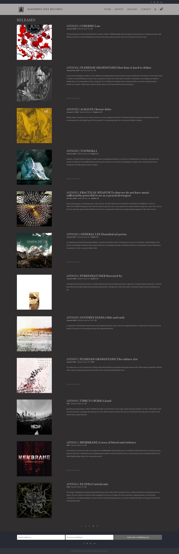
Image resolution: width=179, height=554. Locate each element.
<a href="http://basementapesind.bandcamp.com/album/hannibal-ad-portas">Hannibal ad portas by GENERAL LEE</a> (79, 254)
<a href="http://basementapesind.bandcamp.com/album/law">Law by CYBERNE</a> (79, 43)
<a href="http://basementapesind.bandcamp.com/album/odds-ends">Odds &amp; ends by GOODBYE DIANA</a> (79, 335)
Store (107, 9)
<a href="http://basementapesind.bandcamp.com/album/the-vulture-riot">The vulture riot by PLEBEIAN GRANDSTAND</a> (79, 376)
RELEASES (132, 9)
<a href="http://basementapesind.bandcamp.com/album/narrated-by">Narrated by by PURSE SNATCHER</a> (114, 296)
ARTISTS (119, 9)
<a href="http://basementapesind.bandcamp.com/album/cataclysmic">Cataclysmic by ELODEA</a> (79, 507)
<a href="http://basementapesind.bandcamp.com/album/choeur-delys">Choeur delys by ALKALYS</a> (79, 127)
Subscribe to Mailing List (138, 537)
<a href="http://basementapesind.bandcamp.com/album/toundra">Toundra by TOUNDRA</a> (79, 171)
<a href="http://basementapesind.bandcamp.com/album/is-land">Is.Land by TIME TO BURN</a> (79, 421)
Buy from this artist (73, 98)
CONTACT (146, 9)
